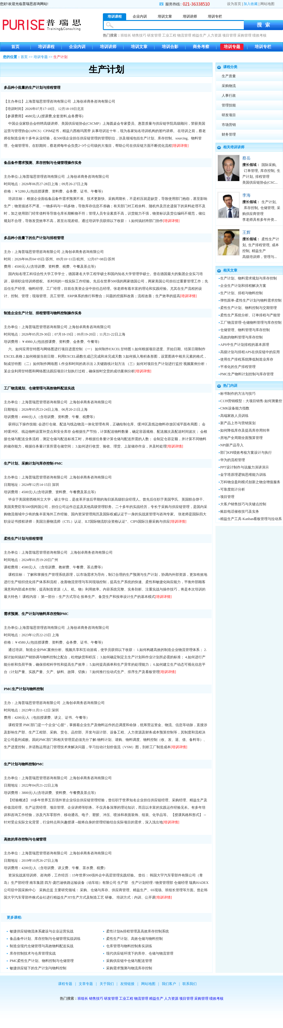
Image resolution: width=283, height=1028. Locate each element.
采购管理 (244, 35)
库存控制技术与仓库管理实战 (33, 953)
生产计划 (268, 202)
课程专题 (65, 984)
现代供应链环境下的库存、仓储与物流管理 (139, 953)
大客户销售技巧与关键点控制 (243, 504)
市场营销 (229, 125)
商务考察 (201, 47)
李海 (246, 195)
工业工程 (169, 35)
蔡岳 (246, 158)
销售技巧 (139, 35)
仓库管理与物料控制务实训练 (129, 946)
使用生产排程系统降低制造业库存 (246, 359)
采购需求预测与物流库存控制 (129, 968)
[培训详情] (180, 146)
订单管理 (251, 171)
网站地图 (267, 4)
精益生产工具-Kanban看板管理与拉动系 (251, 519)
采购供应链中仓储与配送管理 (129, 961)
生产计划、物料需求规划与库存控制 (248, 278)
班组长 (126, 35)
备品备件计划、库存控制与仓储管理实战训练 (45, 939)
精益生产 (199, 35)
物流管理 (184, 35)
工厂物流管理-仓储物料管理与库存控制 (251, 322)
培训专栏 (263, 47)
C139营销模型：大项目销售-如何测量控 (251, 401)
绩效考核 (259, 35)
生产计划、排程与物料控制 (241, 293)
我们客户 (169, 984)
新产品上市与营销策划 (238, 423)
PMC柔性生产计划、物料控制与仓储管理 (42, 961)
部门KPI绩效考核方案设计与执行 (246, 452)
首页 (15, 47)
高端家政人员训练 (234, 416)
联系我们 (189, 984)
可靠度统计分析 (232, 489)
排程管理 (262, 177)
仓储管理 (267, 208)
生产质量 (229, 76)
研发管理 (154, 35)
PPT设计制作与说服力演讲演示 (244, 467)
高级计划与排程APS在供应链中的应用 (250, 352)
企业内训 (77, 47)
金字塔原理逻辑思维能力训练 (243, 475)
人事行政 (229, 95)
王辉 (246, 232)
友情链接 (127, 984)
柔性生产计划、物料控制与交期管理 (248, 308)
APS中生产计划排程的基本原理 (244, 345)
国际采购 (268, 165)
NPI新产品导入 (231, 445)
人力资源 (214, 35)
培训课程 (46, 47)
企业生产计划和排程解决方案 (243, 286)
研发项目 (229, 115)
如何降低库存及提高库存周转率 (245, 430)
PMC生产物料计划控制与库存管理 (247, 374)
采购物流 (229, 86)
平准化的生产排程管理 (238, 367)
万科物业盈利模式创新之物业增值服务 (250, 482)
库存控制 (267, 171)
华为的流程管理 (232, 460)
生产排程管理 (258, 245)
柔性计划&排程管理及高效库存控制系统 (137, 931)
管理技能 (229, 105)
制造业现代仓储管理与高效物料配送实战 (41, 946)
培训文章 (139, 47)
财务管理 (229, 134)
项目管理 (229, 35)
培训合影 (170, 47)
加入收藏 (250, 4)
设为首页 (234, 4)
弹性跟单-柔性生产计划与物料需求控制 (251, 300)
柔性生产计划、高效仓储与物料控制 (134, 939)
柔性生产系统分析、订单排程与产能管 (250, 315)
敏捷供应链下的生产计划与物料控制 (38, 968)
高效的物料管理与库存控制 (241, 337)
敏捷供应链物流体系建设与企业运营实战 (41, 931)
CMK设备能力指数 (234, 408)
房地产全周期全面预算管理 (241, 438)
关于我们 (107, 984)
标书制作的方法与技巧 (238, 394)
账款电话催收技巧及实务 (239, 511)
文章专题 (86, 984)
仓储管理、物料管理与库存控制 (245, 330)
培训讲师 (108, 47)
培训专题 (232, 47)
